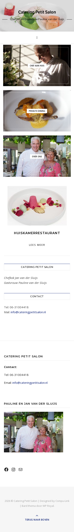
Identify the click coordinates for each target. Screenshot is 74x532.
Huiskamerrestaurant (37, 233)
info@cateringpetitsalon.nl (28, 312)
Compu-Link (62, 501)
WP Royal (48, 506)
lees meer (37, 245)
